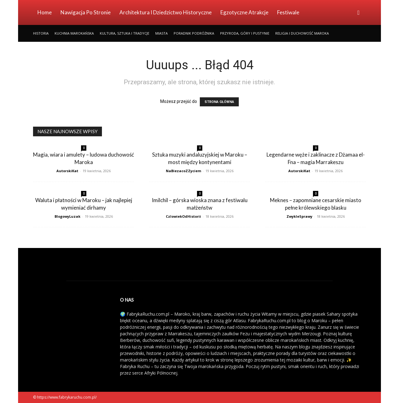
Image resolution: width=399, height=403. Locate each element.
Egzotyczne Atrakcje (244, 12)
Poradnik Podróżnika (194, 33)
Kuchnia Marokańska (74, 33)
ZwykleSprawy (299, 216)
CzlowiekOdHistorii (183, 216)
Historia (41, 33)
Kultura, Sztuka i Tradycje (124, 33)
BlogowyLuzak (67, 216)
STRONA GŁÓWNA (219, 102)
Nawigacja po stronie (85, 12)
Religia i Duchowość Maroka (302, 33)
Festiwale (288, 12)
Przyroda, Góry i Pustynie (244, 33)
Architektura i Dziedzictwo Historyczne (165, 12)
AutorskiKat (67, 170)
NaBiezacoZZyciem (183, 170)
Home (44, 12)
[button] (358, 13)
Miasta (161, 33)
